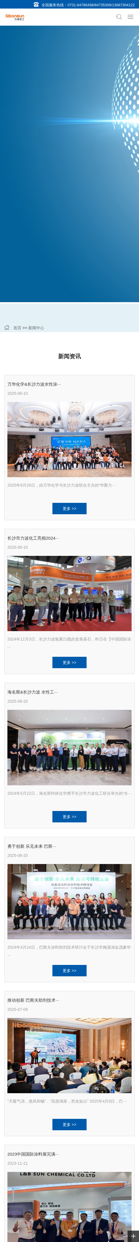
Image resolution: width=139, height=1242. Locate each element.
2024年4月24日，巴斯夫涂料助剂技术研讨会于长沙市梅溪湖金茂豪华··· (69, 951)
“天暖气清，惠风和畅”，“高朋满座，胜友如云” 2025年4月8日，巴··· (66, 1101)
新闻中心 (36, 328)
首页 (17, 328)
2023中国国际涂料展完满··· (33, 1154)
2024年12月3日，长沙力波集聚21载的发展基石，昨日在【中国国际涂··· (69, 643)
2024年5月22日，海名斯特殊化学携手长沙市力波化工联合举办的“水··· (69, 793)
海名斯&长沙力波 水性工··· (32, 692)
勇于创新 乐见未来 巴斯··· (31, 846)
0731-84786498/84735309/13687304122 (101, 5)
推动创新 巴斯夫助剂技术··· (33, 1000)
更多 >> (69, 508)
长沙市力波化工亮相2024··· (33, 538)
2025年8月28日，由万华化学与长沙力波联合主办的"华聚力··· (61, 485)
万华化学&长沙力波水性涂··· (34, 384)
